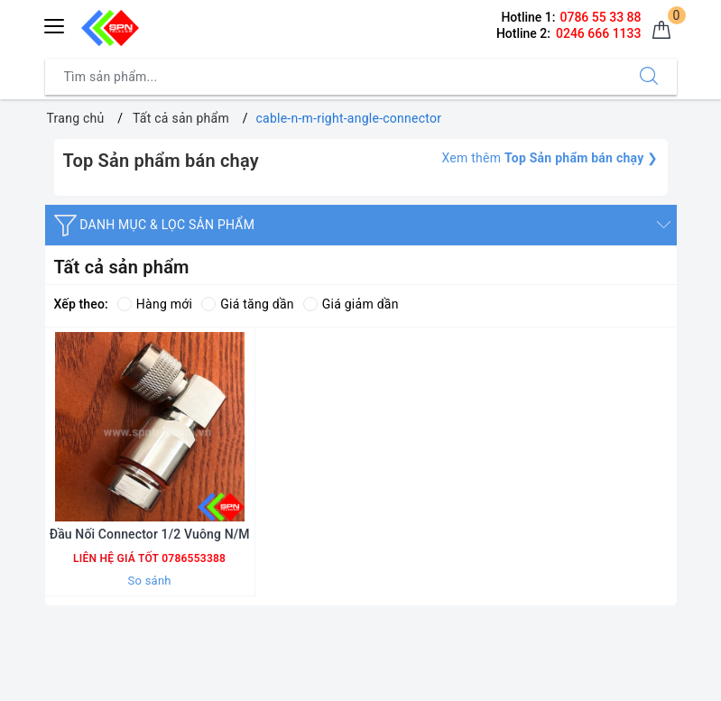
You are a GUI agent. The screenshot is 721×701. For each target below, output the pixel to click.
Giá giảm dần (351, 304)
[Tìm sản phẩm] (333, 77)
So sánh (149, 580)
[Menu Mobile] (55, 24)
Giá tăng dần (247, 304)
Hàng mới (154, 304)
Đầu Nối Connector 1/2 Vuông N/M (150, 534)
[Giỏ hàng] (661, 30)
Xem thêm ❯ (549, 158)
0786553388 (192, 558)
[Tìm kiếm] (649, 77)
